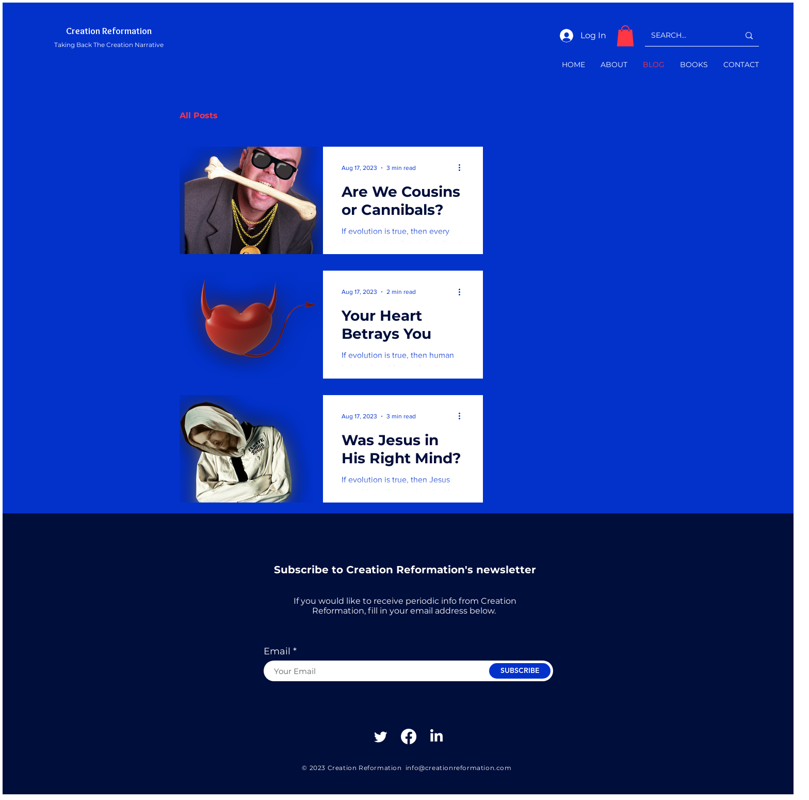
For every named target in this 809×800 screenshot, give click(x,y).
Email (277, 651)
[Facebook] (408, 736)
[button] (625, 35)
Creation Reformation (109, 31)
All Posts (199, 115)
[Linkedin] (436, 736)
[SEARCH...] (687, 35)
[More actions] (463, 168)
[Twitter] (381, 736)
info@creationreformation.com (459, 768)
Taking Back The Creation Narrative (109, 45)
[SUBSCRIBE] (520, 671)
